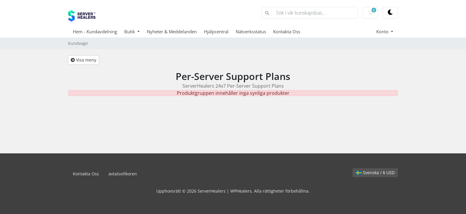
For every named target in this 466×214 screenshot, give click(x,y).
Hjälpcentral (216, 31)
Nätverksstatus (251, 31)
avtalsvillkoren (122, 174)
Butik (130, 31)
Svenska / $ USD (375, 172)
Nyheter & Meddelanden (172, 31)
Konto (383, 31)
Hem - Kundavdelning (95, 31)
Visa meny (83, 60)
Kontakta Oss (286, 31)
